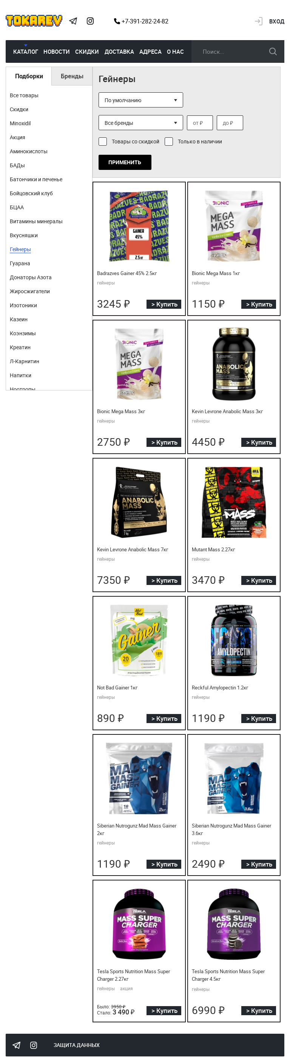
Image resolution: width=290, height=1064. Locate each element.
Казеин (19, 319)
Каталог (25, 51)
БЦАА (17, 207)
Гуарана (20, 263)
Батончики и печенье (36, 179)
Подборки (29, 76)
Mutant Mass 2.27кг (213, 549)
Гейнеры (20, 249)
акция (126, 988)
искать (273, 51)
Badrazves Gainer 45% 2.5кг (127, 273)
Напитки (20, 375)
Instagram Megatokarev (90, 21)
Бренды (72, 76)
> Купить (164, 304)
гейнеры (106, 283)
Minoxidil (20, 123)
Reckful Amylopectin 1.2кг (220, 687)
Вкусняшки (24, 235)
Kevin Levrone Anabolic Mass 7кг (132, 549)
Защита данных (77, 1044)
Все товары (24, 95)
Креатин (20, 347)
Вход (276, 21)
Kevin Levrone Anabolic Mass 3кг (227, 411)
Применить (124, 162)
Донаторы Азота (31, 277)
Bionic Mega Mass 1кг (216, 273)
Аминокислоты (29, 151)
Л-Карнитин (24, 361)
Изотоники (23, 305)
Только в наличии (200, 141)
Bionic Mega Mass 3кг (121, 411)
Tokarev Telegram (73, 21)
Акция (17, 137)
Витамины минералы (36, 221)
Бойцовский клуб (31, 193)
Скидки (87, 51)
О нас (175, 51)
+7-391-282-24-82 (141, 21)
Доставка (119, 51)
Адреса (150, 51)
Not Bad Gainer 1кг (117, 687)
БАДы (17, 165)
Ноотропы (22, 389)
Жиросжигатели (30, 291)
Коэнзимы (23, 333)
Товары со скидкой (135, 141)
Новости (56, 51)
